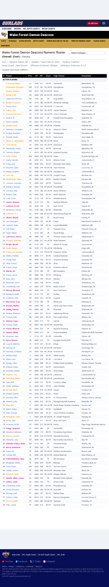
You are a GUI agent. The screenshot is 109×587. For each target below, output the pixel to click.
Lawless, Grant (12, 206)
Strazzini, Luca (12, 440)
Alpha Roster (25, 41)
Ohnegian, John (13, 417)
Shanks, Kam (11, 126)
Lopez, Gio (11, 110)
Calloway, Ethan (13, 378)
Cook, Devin (11, 198)
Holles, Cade (11, 482)
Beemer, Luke (11, 401)
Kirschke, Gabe (12, 168)
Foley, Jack (10, 164)
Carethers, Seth (12, 298)
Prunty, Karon (11, 106)
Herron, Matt (11, 501)
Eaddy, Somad (12, 309)
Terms (4, 567)
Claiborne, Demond (14, 99)
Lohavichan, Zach (13, 486)
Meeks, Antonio (13, 91)
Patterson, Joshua (14, 252)
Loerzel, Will (11, 455)
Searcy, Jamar (11, 275)
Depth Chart (38, 41)
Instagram (50, 561)
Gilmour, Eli (10, 348)
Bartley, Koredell (12, 294)
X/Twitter (37, 561)
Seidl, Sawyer (12, 248)
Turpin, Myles (11, 233)
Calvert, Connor (12, 470)
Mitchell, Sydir (12, 474)
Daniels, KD (11, 95)
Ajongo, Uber (11, 363)
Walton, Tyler (11, 194)
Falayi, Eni (10, 451)
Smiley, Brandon (12, 490)
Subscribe (7, 29)
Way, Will (10, 405)
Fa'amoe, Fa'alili (12, 424)
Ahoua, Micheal (13, 290)
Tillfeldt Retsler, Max (15, 459)
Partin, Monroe (12, 329)
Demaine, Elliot (12, 398)
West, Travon (11, 263)
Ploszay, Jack (11, 493)
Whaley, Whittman (13, 313)
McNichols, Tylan (13, 179)
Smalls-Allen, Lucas (15, 478)
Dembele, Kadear (13, 371)
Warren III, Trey (13, 302)
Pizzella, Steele (12, 137)
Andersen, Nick (12, 336)
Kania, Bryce (11, 467)
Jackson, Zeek (12, 225)
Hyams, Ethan (12, 332)
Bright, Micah (12, 244)
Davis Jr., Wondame (15, 141)
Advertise (29, 567)
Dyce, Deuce (11, 340)
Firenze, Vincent (13, 240)
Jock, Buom (11, 145)
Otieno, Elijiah (12, 218)
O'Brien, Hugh (11, 267)
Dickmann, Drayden (15, 87)
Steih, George (11, 413)
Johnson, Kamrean (13, 183)
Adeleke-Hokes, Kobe (15, 444)
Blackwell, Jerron (13, 283)
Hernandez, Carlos (13, 148)
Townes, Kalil (11, 317)
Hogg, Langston (13, 428)
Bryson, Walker (12, 306)
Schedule (13, 41)
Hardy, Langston (12, 172)
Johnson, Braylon (13, 152)
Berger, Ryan (12, 390)
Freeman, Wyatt (13, 83)
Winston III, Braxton (13, 432)
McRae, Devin (11, 355)
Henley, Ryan (11, 260)
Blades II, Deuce (13, 103)
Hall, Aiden (10, 229)
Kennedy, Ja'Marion (14, 352)
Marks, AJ (10, 271)
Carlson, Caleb (12, 497)
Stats (3, 41)
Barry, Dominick (13, 447)
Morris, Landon (13, 436)
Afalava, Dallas (12, 367)
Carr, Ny (9, 175)
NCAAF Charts (48, 29)
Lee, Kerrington (12, 221)
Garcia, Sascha (12, 122)
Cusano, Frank (12, 325)
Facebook (22, 561)
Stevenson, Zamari (13, 210)
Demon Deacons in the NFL (58, 41)
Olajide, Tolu (11, 375)
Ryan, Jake (10, 279)
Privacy (11, 567)
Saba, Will (10, 382)
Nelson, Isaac (12, 321)
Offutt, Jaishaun (12, 386)
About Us (38, 567)
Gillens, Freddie (12, 256)
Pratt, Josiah (11, 505)
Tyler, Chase (11, 156)
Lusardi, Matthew (13, 344)
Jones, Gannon (12, 202)
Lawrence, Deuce (14, 237)
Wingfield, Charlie (13, 463)
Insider (17, 29)
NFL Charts (31, 29)
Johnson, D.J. (12, 214)
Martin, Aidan (11, 409)
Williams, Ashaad (13, 187)
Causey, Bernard (13, 114)
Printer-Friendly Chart (81, 41)
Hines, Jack (10, 421)
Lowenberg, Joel (13, 287)
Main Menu (5, 46)
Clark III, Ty (10, 118)
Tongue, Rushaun (13, 133)
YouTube (9, 561)
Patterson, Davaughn (14, 129)
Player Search (100, 41)
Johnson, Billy (11, 191)
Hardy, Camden (12, 160)
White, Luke (10, 359)
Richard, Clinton (12, 394)
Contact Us (20, 567)
